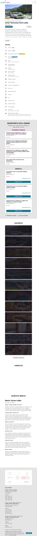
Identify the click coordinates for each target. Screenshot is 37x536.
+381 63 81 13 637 (8, 527)
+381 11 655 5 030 (8, 496)
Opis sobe (8, 137)
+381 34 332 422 (8, 509)
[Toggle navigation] (34, 2)
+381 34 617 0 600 (8, 513)
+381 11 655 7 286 (8, 498)
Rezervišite (9, 26)
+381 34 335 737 (8, 512)
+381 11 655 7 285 (8, 497)
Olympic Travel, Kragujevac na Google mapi (14, 516)
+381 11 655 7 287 (8, 499)
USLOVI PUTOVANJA (23, 215)
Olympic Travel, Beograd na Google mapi (13, 502)
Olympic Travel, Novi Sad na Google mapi (13, 529)
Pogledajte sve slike (18, 357)
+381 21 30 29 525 (8, 523)
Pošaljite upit (18, 181)
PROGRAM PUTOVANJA (10, 215)
